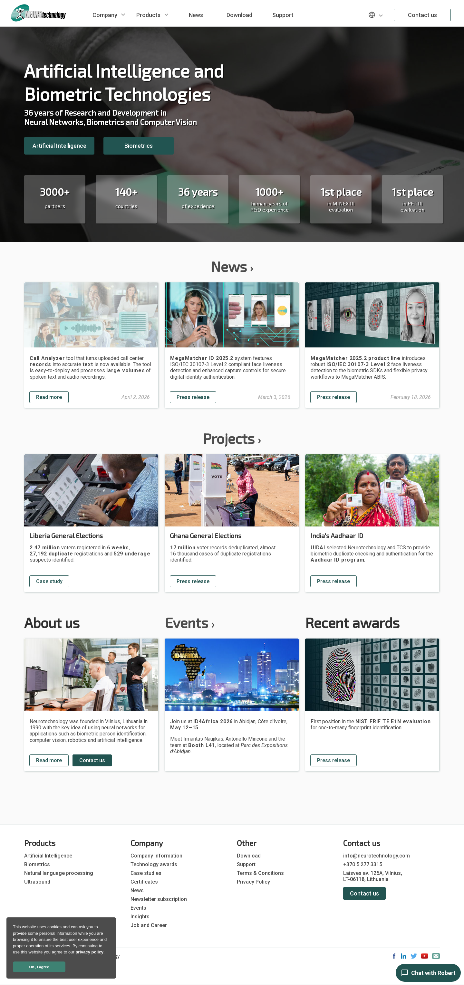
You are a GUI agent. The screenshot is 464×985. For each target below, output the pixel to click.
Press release (193, 397)
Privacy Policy (253, 882)
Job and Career (148, 925)
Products (148, 15)
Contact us (422, 15)
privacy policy (89, 952)
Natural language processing (58, 873)
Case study (49, 581)
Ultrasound (37, 882)
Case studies (145, 873)
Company (104, 15)
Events (189, 622)
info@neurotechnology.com (376, 856)
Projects (232, 438)
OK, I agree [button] (39, 967)
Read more (49, 397)
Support (283, 15)
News (196, 15)
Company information (156, 856)
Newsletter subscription (158, 899)
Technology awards (153, 864)
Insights (140, 917)
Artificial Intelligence (59, 145)
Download (239, 15)
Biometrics (138, 145)
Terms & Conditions (260, 873)
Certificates (144, 882)
